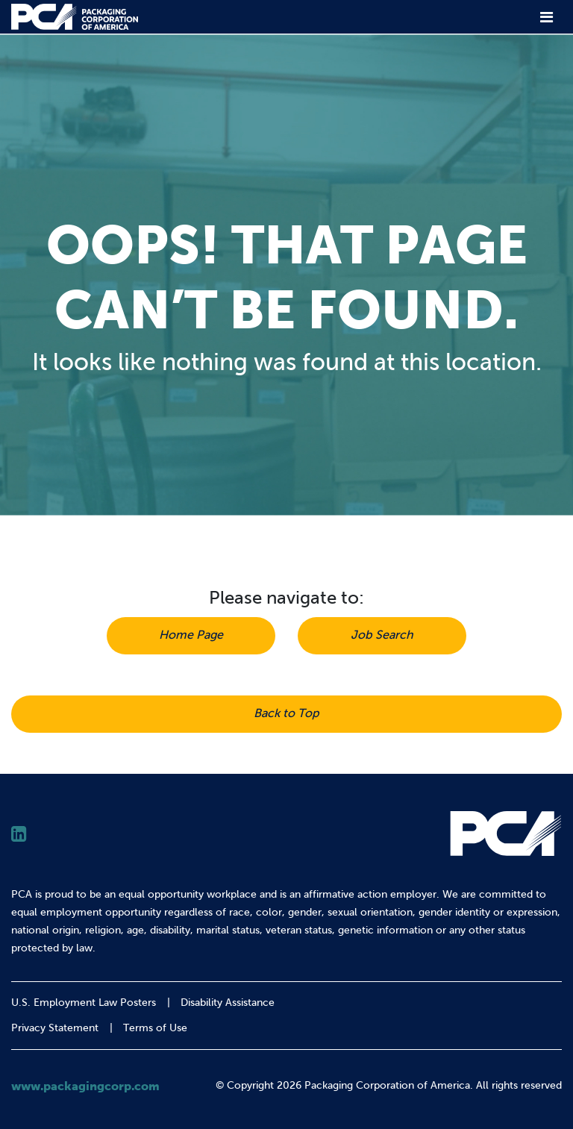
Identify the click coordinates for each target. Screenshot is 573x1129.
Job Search (382, 634)
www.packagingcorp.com (85, 1085)
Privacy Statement (54, 1027)
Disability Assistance (228, 1002)
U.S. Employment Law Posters (83, 1002)
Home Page (191, 634)
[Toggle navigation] (546, 17)
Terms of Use (155, 1027)
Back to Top (286, 713)
